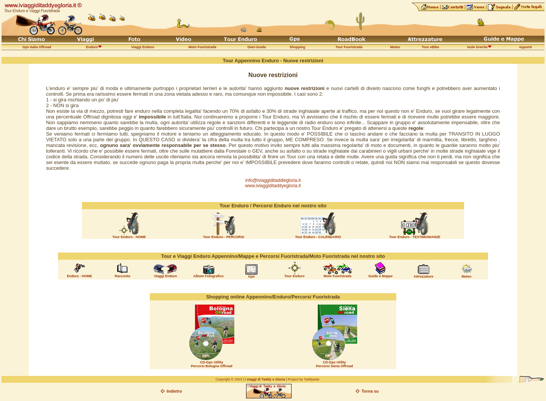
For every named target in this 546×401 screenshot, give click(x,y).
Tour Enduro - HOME (129, 237)
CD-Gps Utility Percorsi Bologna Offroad (211, 364)
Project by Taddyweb (303, 379)
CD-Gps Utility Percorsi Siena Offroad (334, 364)
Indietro (174, 391)
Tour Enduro (294, 276)
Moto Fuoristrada (337, 276)
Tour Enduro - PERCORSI (223, 237)
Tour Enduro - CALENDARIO (318, 237)
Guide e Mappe (380, 276)
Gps (251, 276)
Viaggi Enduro (165, 276)
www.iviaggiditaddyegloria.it (273, 185)
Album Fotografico (208, 276)
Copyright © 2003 (228, 379)
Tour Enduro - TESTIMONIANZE (414, 237)
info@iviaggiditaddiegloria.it (273, 180)
